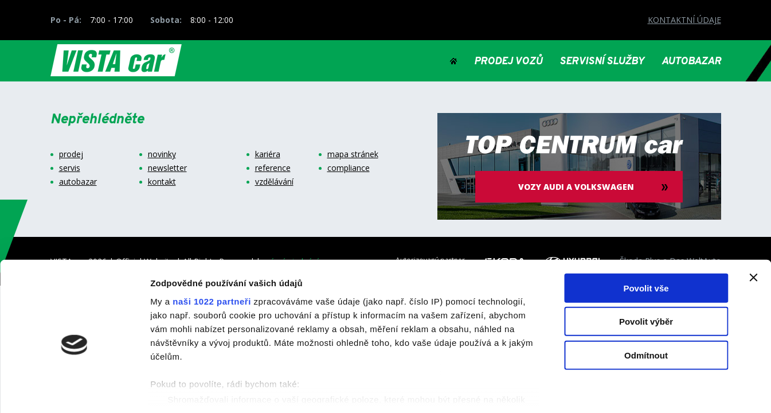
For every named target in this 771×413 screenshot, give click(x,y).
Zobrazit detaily (606, 390)
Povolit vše (645, 236)
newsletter (167, 168)
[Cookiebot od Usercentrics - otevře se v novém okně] (74, 390)
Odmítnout (646, 303)
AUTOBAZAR (691, 62)
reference (273, 168)
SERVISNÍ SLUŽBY (601, 62)
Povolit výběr (646, 269)
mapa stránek (352, 154)
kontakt (162, 182)
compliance (348, 168)
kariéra (267, 154)
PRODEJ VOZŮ (508, 62)
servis (69, 168)
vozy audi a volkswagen (579, 186)
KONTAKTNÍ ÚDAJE (684, 19)
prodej (71, 154)
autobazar (78, 182)
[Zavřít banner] (753, 225)
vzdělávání (274, 182)
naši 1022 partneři (212, 249)
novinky (162, 154)
